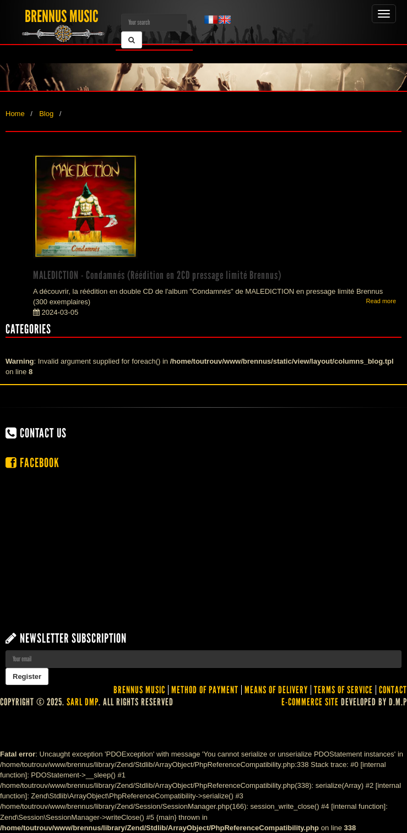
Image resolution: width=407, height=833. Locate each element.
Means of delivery (276, 690)
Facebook (32, 462)
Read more (381, 301)
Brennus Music (139, 690)
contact (393, 690)
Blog (46, 113)
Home (15, 113)
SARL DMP (83, 702)
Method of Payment (204, 690)
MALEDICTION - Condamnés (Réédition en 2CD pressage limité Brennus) (157, 275)
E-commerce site (310, 702)
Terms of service (343, 690)
